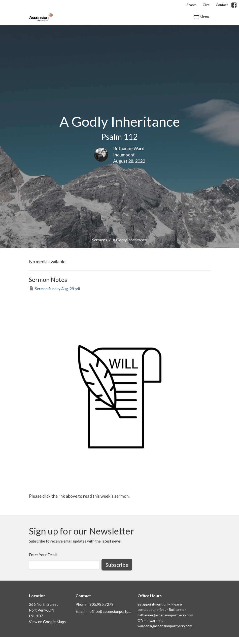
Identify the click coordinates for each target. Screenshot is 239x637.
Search (191, 5)
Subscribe (117, 565)
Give (206, 5)
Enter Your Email (43, 554)
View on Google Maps (47, 621)
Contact (222, 5)
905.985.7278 (101, 604)
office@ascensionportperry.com (111, 611)
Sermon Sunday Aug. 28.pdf (54, 288)
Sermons (99, 239)
